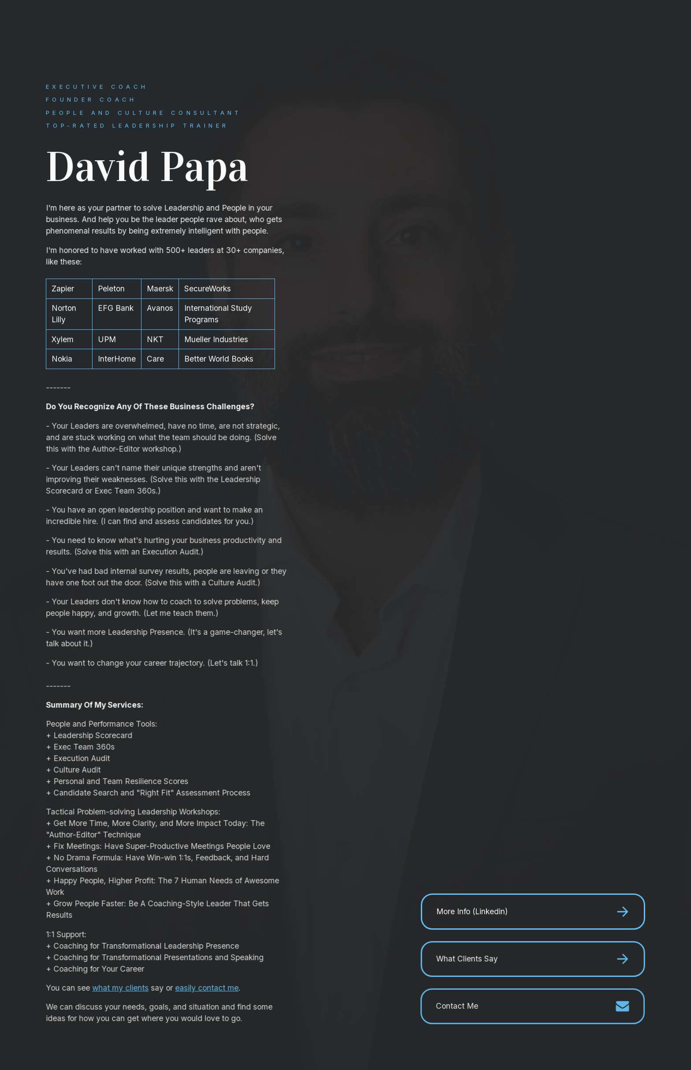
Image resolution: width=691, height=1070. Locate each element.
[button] (532, 912)
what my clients (121, 988)
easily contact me (207, 988)
